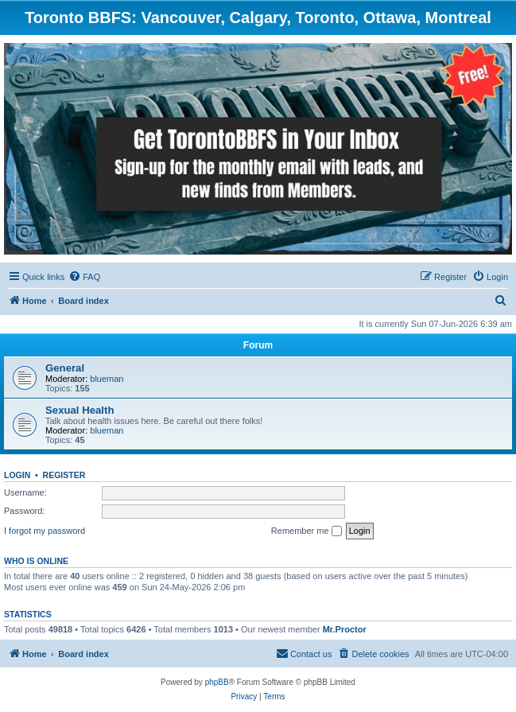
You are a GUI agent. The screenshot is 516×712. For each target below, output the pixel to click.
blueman (106, 378)
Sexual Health (79, 410)
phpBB (217, 682)
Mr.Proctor (345, 629)
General (64, 368)
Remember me (306, 531)
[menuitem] (84, 276)
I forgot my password (44, 530)
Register (64, 475)
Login (17, 475)
